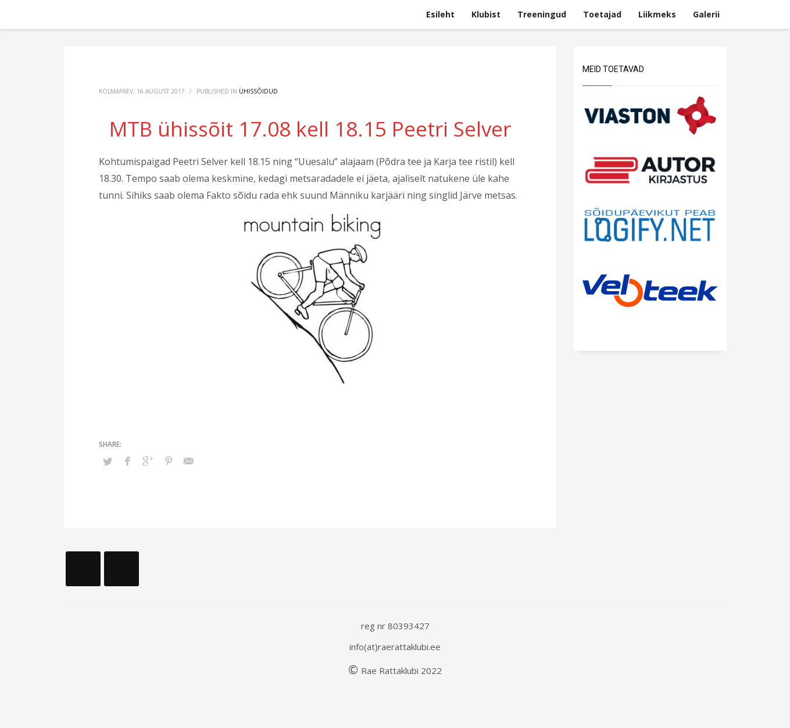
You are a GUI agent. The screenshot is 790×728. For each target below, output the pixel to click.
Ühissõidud (258, 91)
